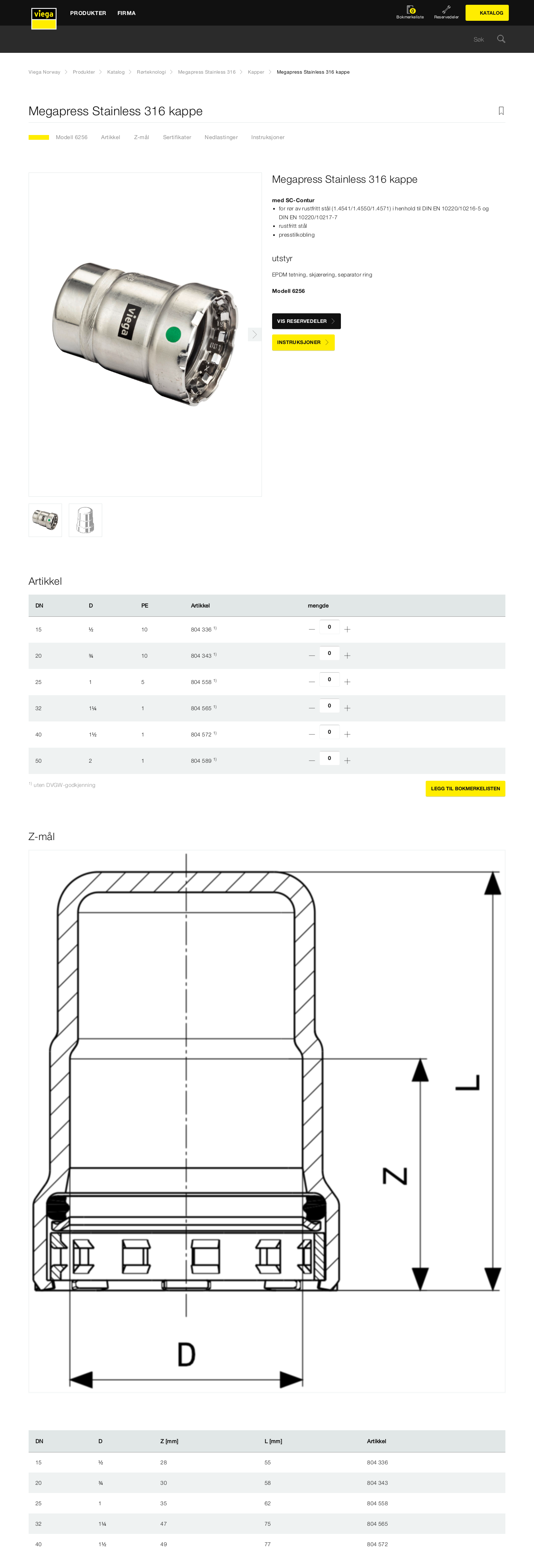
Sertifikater (177, 137)
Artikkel (110, 137)
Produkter (84, 72)
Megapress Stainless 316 (207, 72)
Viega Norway (45, 72)
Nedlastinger (221, 137)
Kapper (256, 72)
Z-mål (142, 137)
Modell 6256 (72, 137)
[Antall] (329, 626)
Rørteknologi (151, 72)
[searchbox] (261, 39)
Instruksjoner (267, 137)
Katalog (116, 72)
